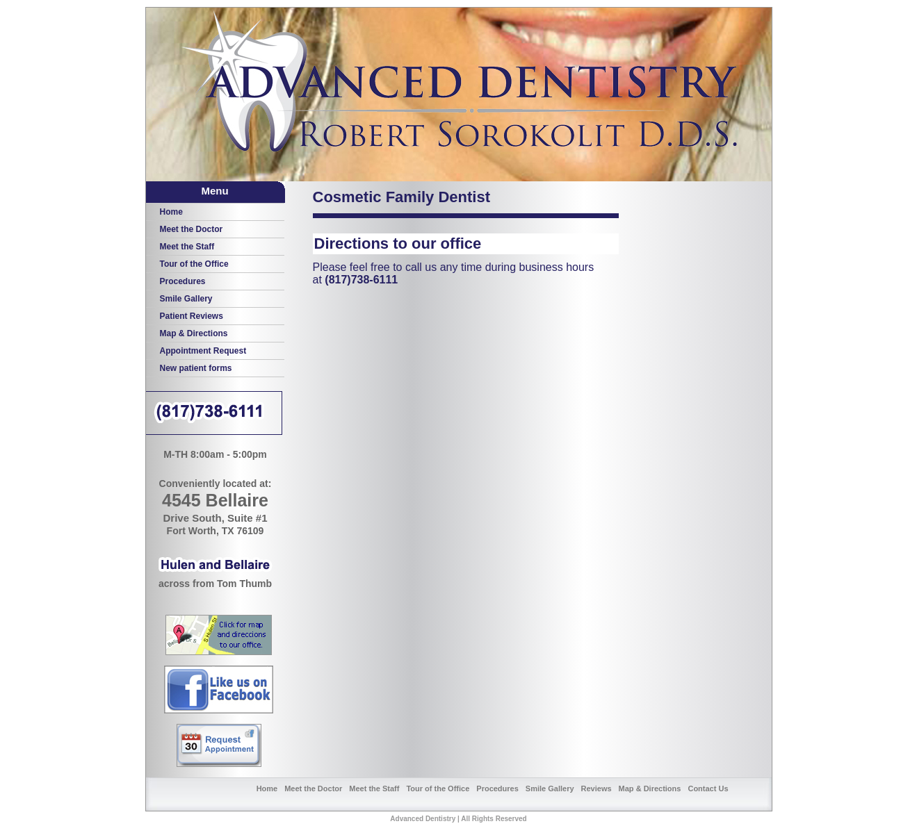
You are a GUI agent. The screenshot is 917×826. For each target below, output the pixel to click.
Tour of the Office (194, 264)
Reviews (596, 788)
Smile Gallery (186, 299)
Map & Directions (194, 333)
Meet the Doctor (191, 229)
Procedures (183, 281)
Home (171, 212)
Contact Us (708, 788)
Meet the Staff (187, 246)
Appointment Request (203, 351)
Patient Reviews (191, 316)
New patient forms (196, 368)
